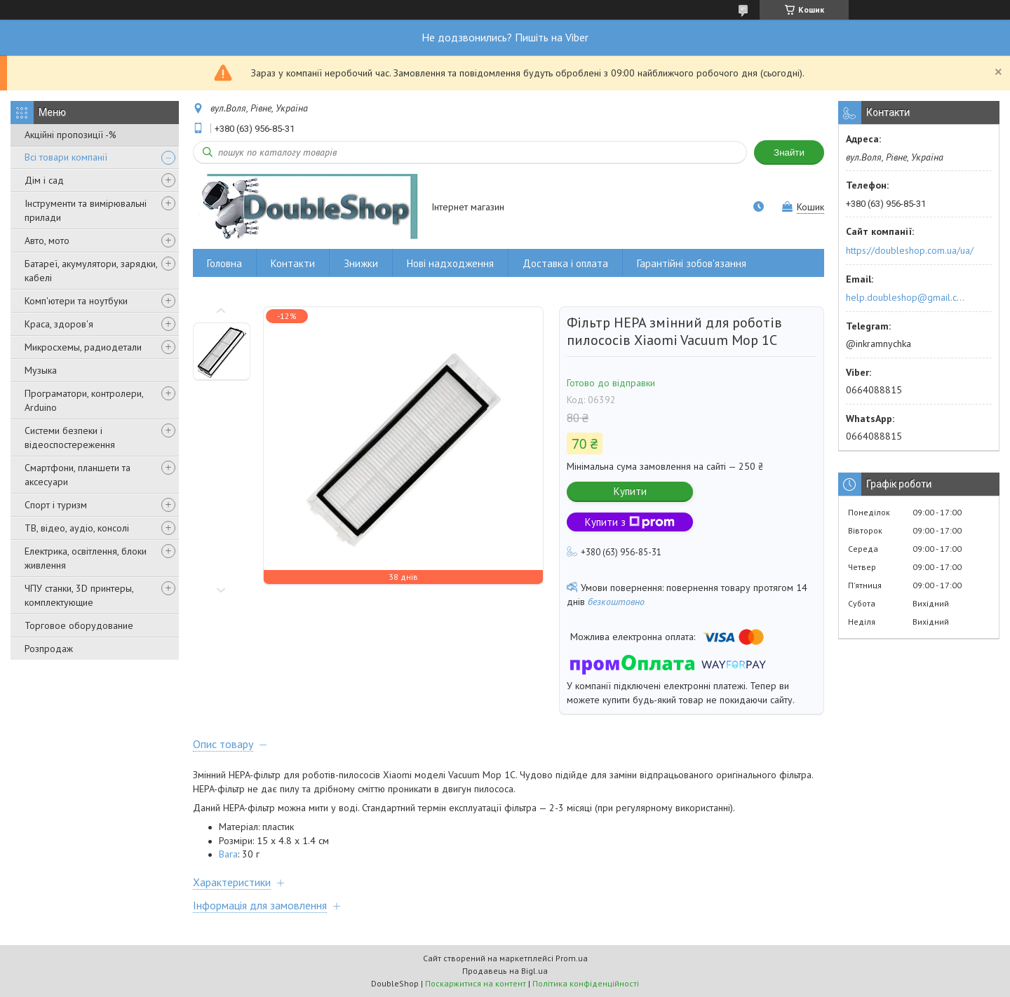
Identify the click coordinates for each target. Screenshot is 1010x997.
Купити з (630, 522)
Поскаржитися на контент (475, 983)
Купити (630, 491)
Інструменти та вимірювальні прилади (86, 210)
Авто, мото (47, 240)
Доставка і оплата (565, 263)
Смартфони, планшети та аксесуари (77, 474)
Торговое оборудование (79, 625)
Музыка (41, 370)
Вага (228, 854)
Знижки (361, 263)
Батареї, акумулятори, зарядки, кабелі (91, 270)
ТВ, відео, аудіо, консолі (77, 528)
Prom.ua (572, 958)
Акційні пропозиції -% (70, 134)
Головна (224, 263)
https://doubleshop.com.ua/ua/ (910, 250)
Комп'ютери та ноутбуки (76, 300)
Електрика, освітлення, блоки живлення (86, 558)
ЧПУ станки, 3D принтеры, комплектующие (79, 595)
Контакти (293, 263)
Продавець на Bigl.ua (505, 970)
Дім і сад (44, 180)
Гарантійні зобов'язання (691, 263)
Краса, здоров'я (59, 324)
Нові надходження (450, 263)
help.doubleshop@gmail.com (907, 297)
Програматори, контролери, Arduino (84, 400)
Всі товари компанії (66, 157)
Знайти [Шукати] (789, 152)
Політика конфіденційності (585, 983)
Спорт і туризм (56, 504)
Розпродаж (49, 648)
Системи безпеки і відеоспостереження (70, 437)
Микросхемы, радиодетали (83, 347)
